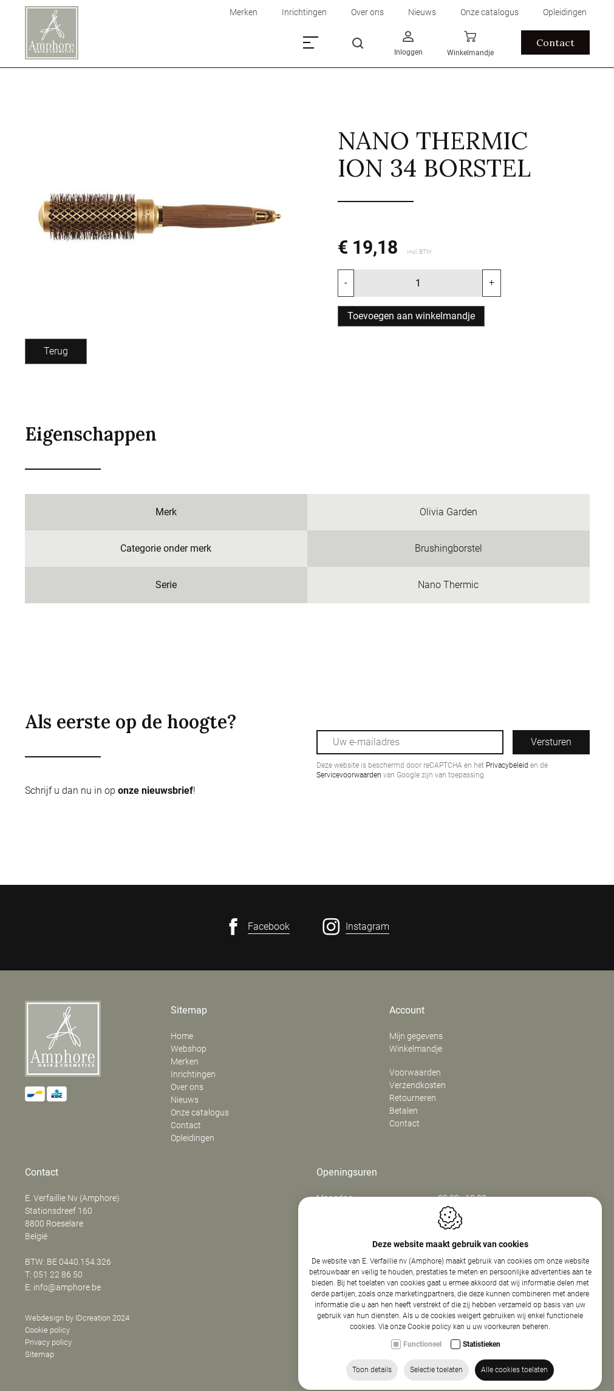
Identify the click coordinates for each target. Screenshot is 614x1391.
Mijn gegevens (416, 1036)
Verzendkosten (417, 1085)
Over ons (187, 1087)
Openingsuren (346, 1172)
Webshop (188, 1049)
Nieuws (185, 1100)
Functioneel (422, 1374)
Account (407, 1010)
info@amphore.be (67, 1287)
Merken (185, 1061)
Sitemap (189, 1010)
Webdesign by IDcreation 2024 (77, 1317)
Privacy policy (48, 1342)
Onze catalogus (200, 1112)
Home (182, 1036)
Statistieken (481, 1374)
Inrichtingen (193, 1074)
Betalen (403, 1110)
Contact (186, 1125)
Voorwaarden (415, 1072)
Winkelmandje (415, 1049)
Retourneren (412, 1098)
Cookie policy (47, 1330)
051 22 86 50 (58, 1274)
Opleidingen (192, 1138)
